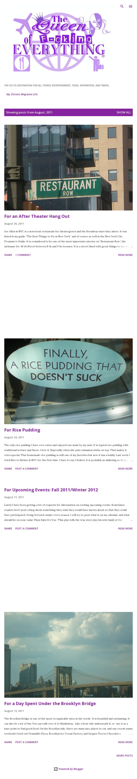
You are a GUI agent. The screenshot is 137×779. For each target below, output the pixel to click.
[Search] (122, 6)
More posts (125, 755)
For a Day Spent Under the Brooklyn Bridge (50, 703)
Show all (124, 112)
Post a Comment (26, 468)
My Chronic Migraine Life (21, 94)
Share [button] (8, 255)
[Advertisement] (68, 298)
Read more (125, 255)
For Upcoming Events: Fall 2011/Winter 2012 (51, 490)
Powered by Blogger (68, 769)
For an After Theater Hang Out (37, 216)
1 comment (23, 255)
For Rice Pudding (22, 430)
